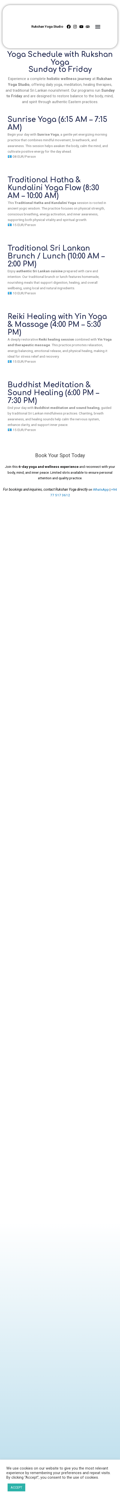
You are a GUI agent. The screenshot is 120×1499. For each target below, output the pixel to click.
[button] (97, 27)
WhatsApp (101, 489)
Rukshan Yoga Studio (47, 26)
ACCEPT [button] (16, 1487)
